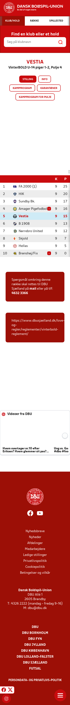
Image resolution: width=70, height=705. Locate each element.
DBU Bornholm (35, 633)
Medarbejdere (35, 549)
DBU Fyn (35, 639)
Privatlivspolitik (35, 561)
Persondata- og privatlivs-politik (35, 680)
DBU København (35, 650)
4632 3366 (20, 293)
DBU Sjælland (35, 662)
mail (32, 288)
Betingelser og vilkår (35, 572)
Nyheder (35, 537)
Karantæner (48, 88)
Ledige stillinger (35, 555)
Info (45, 79)
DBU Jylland (35, 645)
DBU (35, 627)
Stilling (28, 79)
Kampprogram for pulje (35, 97)
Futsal (35, 668)
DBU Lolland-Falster (35, 656)
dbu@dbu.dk (37, 608)
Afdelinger (35, 543)
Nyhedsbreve (35, 531)
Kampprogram (22, 88)
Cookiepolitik (35, 567)
